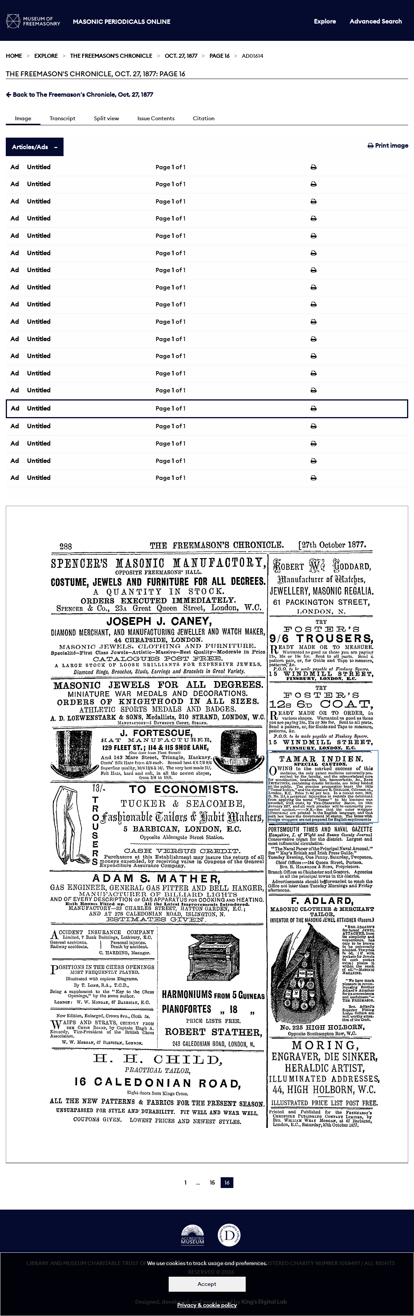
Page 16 (220, 55)
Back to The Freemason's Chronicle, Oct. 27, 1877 (79, 94)
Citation (204, 118)
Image (23, 118)
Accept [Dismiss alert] (207, 1284)
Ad (14, 167)
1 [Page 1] (185, 1182)
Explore (325, 21)
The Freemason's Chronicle (111, 55)
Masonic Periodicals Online (121, 21)
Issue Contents (155, 118)
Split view (106, 118)
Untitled (38, 167)
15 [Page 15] (212, 1182)
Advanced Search (376, 21)
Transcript (62, 118)
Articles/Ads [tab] (30, 147)
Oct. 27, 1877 (181, 55)
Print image (388, 145)
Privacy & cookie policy (207, 1305)
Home (14, 55)
